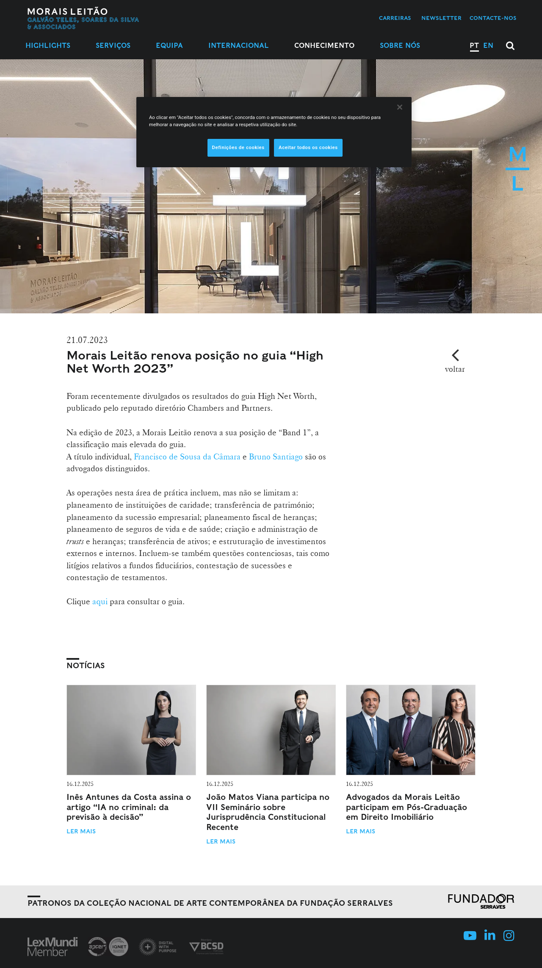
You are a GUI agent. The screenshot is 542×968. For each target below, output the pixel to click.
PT (474, 45)
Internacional (238, 45)
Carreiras (395, 18)
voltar (455, 369)
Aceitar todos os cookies (308, 147)
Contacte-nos (493, 18)
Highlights (47, 45)
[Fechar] (399, 107)
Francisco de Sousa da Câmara (187, 456)
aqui (100, 601)
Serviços (113, 45)
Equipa (169, 45)
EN (488, 45)
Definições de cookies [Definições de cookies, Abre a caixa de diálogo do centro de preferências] (238, 147)
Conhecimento (324, 45)
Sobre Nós (400, 45)
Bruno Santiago (277, 456)
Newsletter (441, 18)
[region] (274, 132)
